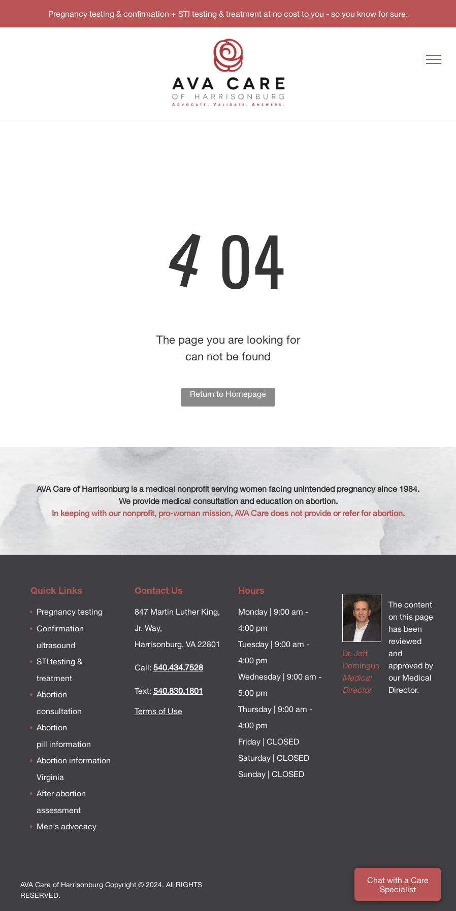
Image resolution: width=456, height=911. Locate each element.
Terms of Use (158, 711)
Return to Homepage (228, 393)
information (69, 744)
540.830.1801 (178, 690)
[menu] (433, 59)
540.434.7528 (178, 667)
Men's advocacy (66, 826)
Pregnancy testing (70, 611)
